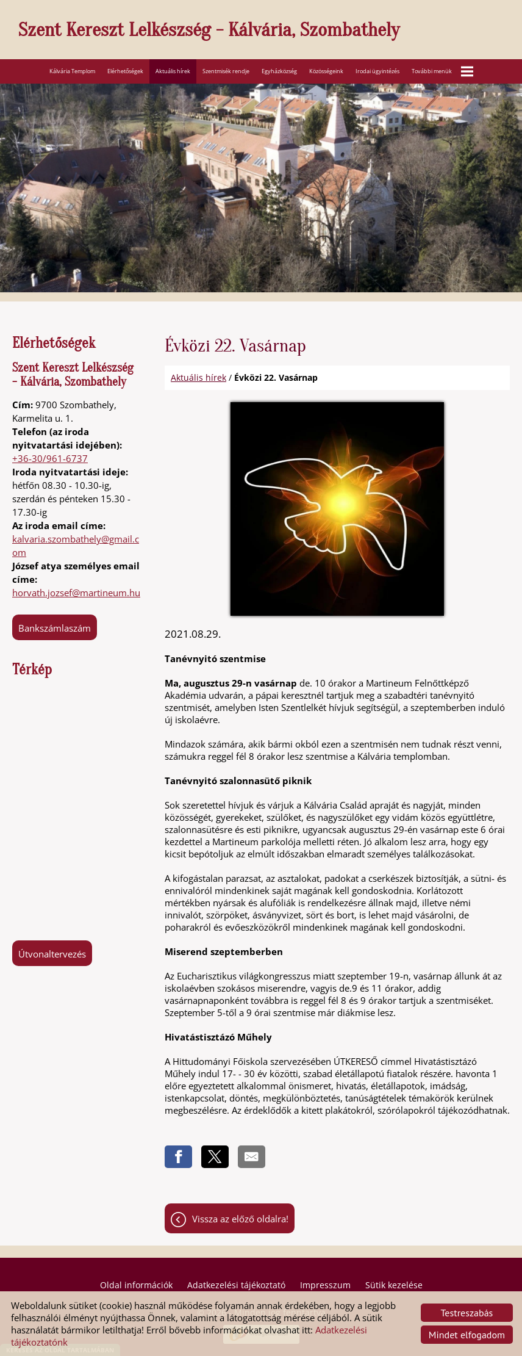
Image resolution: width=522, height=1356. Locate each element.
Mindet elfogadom (467, 1335)
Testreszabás (467, 1313)
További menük (442, 71)
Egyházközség (279, 71)
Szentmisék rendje (225, 71)
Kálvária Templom (72, 71)
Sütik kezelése (394, 1285)
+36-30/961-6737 (50, 458)
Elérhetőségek (125, 71)
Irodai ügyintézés (377, 71)
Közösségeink (326, 71)
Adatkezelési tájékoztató (236, 1285)
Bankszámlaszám (54, 628)
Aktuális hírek (173, 71)
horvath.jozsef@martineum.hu (76, 592)
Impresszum (325, 1285)
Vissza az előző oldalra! (240, 1219)
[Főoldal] (267, 32)
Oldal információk (136, 1285)
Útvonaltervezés (52, 954)
